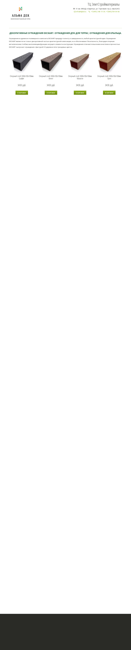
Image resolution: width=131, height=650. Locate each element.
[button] (22, 93)
